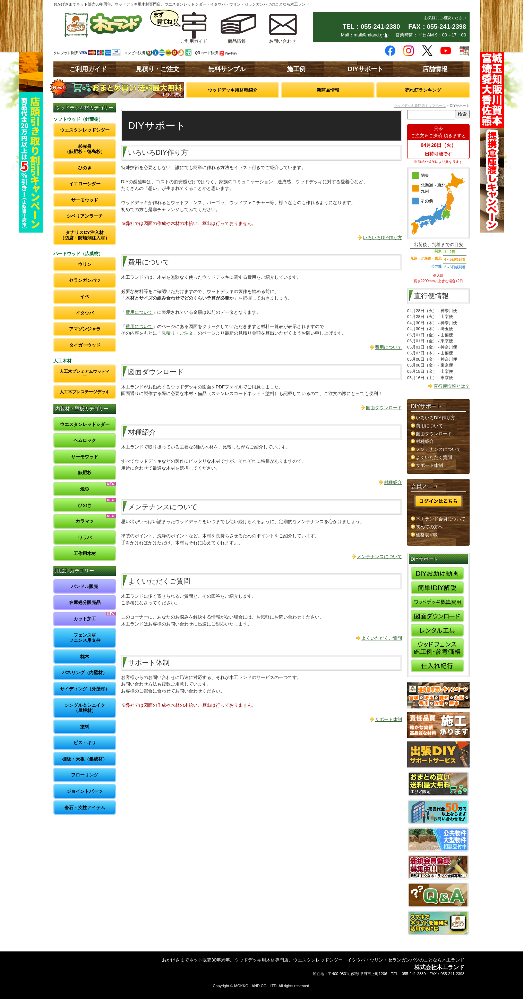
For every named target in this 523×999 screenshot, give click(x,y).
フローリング (84, 775)
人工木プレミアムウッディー (85, 373)
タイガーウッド (85, 345)
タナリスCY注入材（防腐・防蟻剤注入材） (85, 235)
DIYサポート (365, 69)
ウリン (85, 264)
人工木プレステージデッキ (85, 391)
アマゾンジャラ (85, 328)
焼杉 (84, 489)
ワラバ (85, 537)
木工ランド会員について (440, 518)
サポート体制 (388, 719)
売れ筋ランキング (423, 90)
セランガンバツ (85, 280)
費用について (139, 312)
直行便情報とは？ (452, 386)
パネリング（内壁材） (84, 672)
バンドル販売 (84, 586)
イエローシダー (85, 183)
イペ (84, 296)
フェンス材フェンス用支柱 (85, 637)
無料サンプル (227, 69)
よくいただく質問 (434, 457)
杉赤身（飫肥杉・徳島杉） (85, 149)
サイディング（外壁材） (85, 688)
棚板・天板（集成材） (84, 759)
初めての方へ (429, 526)
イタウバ (85, 313)
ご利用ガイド (88, 69)
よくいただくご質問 (381, 638)
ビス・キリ (85, 742)
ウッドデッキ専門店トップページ (420, 106)
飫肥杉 (85, 472)
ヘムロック (85, 440)
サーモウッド (84, 200)
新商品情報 (328, 90)
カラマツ (85, 521)
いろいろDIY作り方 (382, 237)
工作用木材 (85, 553)
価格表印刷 (427, 534)
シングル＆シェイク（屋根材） (85, 708)
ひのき (85, 167)
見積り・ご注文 (157, 69)
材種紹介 (393, 482)
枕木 (84, 656)
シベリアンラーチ (85, 216)
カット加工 (85, 618)
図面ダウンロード (384, 407)
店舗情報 (434, 69)
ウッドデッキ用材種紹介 (232, 90)
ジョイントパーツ (85, 791)
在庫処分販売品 (85, 602)
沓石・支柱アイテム (85, 807)
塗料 (84, 726)
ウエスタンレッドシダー (85, 130)
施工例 (296, 69)
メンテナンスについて (379, 556)
